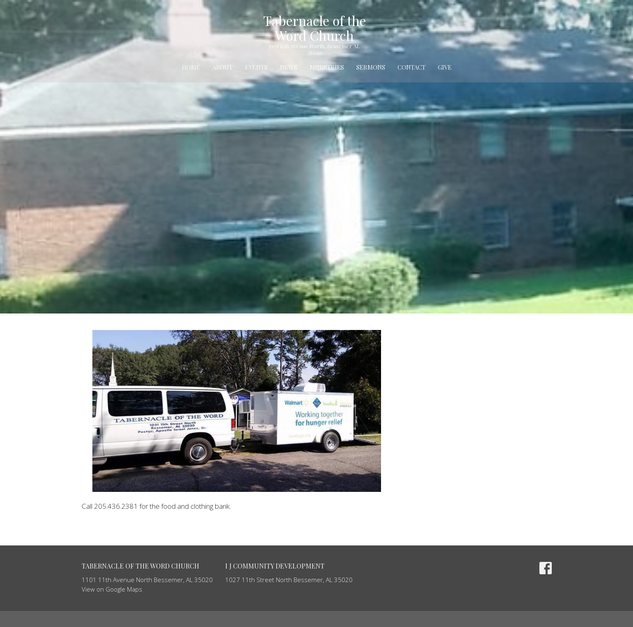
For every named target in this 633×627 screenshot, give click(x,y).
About (222, 67)
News (288, 67)
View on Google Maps (112, 589)
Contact (412, 67)
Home (191, 67)
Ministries (327, 67)
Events (256, 67)
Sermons (370, 67)
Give (445, 67)
